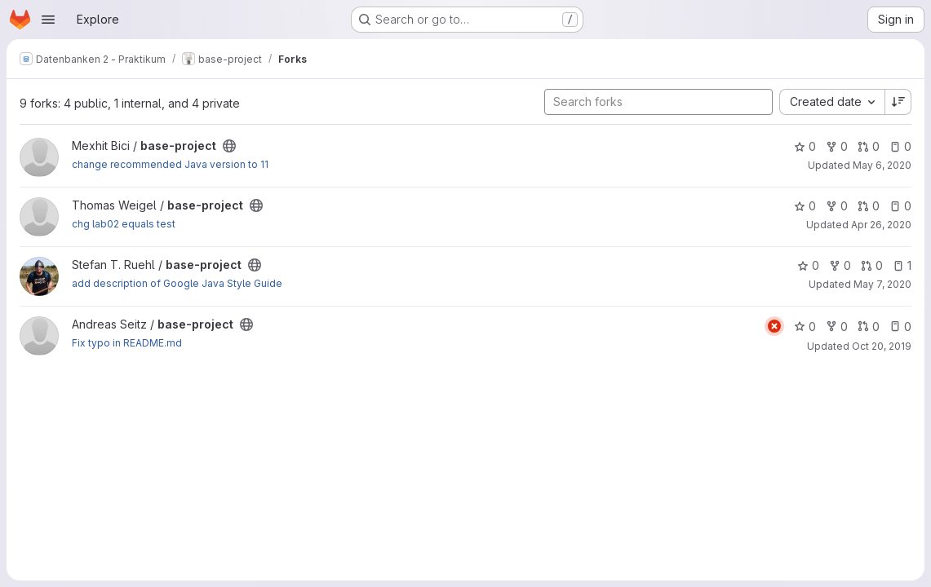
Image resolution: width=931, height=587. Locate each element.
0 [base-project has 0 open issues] (900, 146)
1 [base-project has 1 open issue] (902, 265)
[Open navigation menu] (48, 20)
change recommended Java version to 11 (170, 164)
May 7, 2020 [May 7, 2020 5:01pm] (882, 284)
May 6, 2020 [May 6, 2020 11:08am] (882, 165)
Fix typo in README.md (127, 343)
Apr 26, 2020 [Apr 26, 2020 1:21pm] (881, 224)
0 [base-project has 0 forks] (837, 146)
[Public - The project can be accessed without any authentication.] (229, 145)
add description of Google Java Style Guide (177, 283)
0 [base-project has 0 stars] (805, 146)
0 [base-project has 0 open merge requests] (869, 146)
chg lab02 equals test (123, 224)
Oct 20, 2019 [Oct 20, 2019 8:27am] (881, 346)
